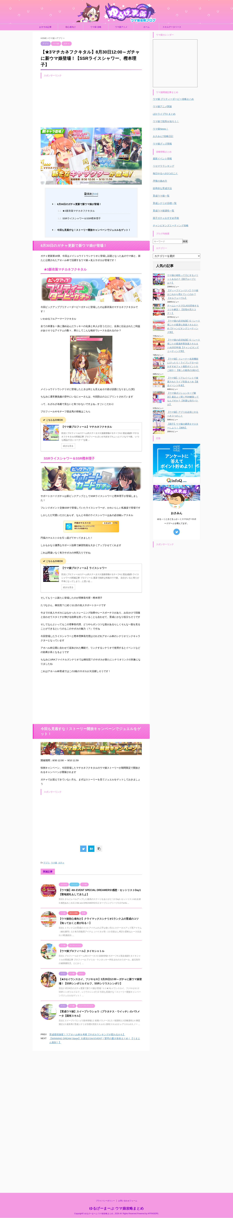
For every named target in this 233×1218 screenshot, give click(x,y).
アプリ (46, 863)
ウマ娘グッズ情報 (162, 143)
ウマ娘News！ (160, 128)
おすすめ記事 (45, 27)
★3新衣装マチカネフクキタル (76, 210)
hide (95, 194)
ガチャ (61, 863)
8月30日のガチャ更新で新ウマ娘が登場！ (77, 204)
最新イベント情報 (162, 158)
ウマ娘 (54, 863)
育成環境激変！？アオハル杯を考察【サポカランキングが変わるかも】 (87, 1034)
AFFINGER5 (153, 1074)
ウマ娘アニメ (121, 27)
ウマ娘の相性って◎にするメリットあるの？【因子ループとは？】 (182, 279)
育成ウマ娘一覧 (161, 195)
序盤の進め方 (160, 180)
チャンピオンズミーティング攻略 (170, 225)
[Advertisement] (91, 102)
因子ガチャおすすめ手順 (166, 218)
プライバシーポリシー (105, 1062)
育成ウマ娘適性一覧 (163, 210)
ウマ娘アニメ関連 (162, 106)
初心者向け (70, 27)
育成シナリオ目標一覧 (165, 203)
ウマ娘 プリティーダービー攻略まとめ (173, 99)
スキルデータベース (172, 27)
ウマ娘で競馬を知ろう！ (166, 121)
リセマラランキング (163, 166)
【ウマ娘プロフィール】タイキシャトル (81, 951)
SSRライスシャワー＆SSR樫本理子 (79, 218)
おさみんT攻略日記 (163, 136)
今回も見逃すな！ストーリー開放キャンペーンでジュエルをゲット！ (92, 230)
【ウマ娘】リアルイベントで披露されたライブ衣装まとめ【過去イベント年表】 (182, 382)
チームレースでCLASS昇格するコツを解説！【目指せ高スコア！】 (183, 309)
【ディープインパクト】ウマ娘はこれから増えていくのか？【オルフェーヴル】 (182, 294)
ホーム (146, 27)
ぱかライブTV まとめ (164, 114)
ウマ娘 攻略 (95, 27)
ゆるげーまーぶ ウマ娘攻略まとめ (116, 1069)
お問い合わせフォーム (127, 1062)
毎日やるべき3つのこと (165, 173)
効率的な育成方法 (162, 188)
